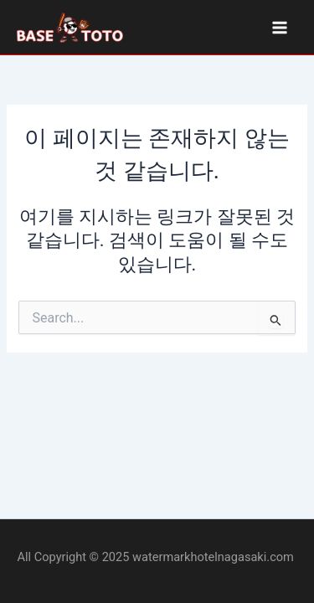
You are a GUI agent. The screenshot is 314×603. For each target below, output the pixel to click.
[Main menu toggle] (279, 27)
